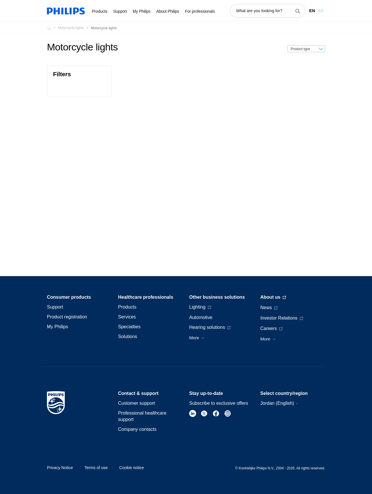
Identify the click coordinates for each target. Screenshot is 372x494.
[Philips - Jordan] (52, 27)
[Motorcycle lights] (74, 27)
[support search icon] (297, 11)
